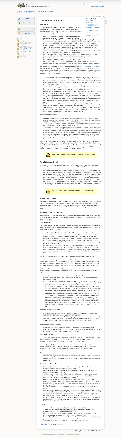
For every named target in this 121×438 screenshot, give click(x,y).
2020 (21, 38)
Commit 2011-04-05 (50, 11)
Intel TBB (89, 22)
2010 (21, 49)
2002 (30, 54)
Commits (38, 11)
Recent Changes (95, 6)
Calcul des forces (92, 29)
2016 (21, 43)
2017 (30, 41)
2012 (25, 46)
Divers (89, 35)
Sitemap (102, 6)
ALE (89, 32)
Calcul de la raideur (93, 30)
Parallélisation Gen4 (92, 24)
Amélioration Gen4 (92, 25)
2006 (25, 51)
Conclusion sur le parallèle (94, 34)
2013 (21, 46)
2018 (25, 41)
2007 (21, 51)
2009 (25, 49)
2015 (25, 43)
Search (103, 4)
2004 (21, 54)
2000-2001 (22, 56)
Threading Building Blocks (91, 66)
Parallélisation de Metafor (93, 27)
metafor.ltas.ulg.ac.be (29, 11)
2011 (42, 11)
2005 (30, 51)
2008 (30, 49)
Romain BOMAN (47, 424)
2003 (25, 54)
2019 (21, 41)
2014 (30, 43)
